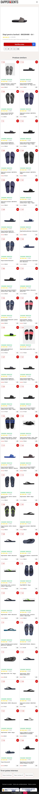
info (17, 87)
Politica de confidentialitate (20, 784)
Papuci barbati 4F (18, 775)
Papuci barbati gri (7, 775)
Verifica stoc (25, 44)
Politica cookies (32, 784)
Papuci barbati (29, 775)
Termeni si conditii (7, 784)
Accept (25, 793)
